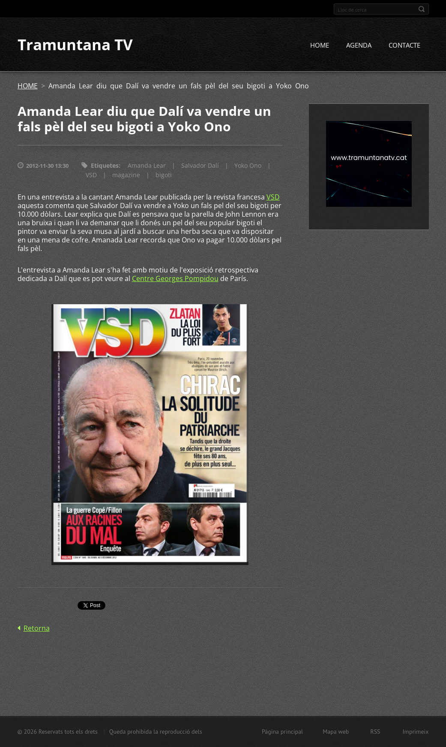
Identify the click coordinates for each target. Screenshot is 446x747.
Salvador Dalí (200, 166)
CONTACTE (404, 46)
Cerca (421, 9)
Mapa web (336, 731)
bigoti (164, 176)
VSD (91, 176)
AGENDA (358, 46)
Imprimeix (416, 731)
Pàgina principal (282, 731)
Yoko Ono (247, 166)
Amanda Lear (147, 166)
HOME (319, 46)
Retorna (37, 629)
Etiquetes (105, 166)
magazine (126, 176)
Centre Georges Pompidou (175, 279)
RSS (375, 731)
